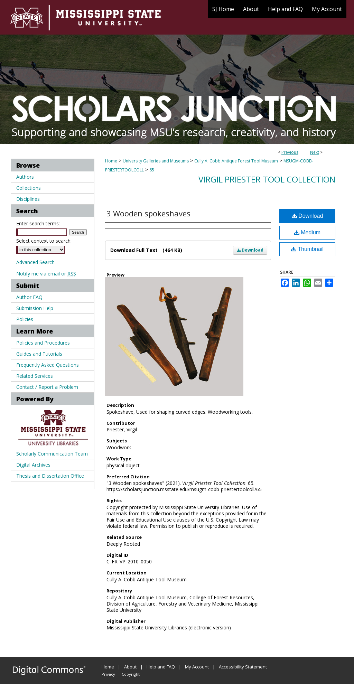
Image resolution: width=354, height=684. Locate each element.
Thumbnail (307, 249)
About (130, 667)
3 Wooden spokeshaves (148, 213)
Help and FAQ (161, 667)
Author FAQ (29, 297)
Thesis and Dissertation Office (50, 475)
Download (250, 250)
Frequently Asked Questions (47, 365)
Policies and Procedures (43, 342)
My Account (197, 667)
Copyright (131, 674)
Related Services (34, 376)
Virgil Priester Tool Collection (266, 179)
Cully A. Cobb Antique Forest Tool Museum (236, 161)
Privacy (108, 674)
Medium (307, 232)
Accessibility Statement (243, 667)
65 (151, 170)
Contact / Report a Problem (47, 387)
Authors (25, 177)
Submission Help (34, 308)
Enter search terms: (38, 223)
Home (111, 161)
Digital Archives (33, 464)
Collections (28, 188)
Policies (24, 319)
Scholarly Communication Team (52, 453)
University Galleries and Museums (156, 161)
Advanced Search (35, 262)
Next (314, 152)
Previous (289, 152)
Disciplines (28, 199)
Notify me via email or (46, 273)
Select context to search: (44, 240)
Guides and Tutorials (39, 353)
